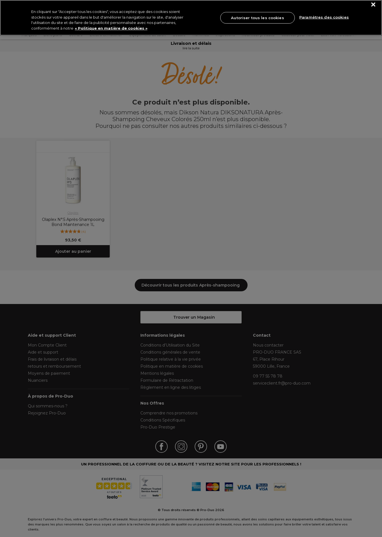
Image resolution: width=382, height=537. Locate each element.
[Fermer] (373, 5)
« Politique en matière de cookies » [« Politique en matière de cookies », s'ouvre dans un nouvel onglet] (111, 28)
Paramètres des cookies (324, 17)
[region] (191, 17)
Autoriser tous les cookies (257, 17)
